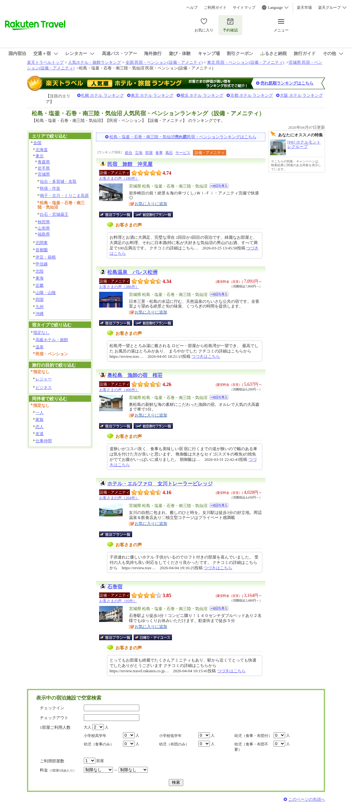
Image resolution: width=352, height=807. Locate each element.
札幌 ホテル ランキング (102, 95)
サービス (182, 152)
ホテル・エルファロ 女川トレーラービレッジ (160, 483)
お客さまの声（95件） (118, 601)
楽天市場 (304, 7)
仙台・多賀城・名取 (58, 181)
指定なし (41, 332)
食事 (159, 152)
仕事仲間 (43, 441)
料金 (58, 770)
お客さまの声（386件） (119, 287)
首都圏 (41, 250)
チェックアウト (54, 717)
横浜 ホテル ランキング (201, 95)
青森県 (44, 162)
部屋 (149, 152)
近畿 (39, 285)
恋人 (39, 426)
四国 (39, 299)
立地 (138, 152)
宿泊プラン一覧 (118, 214)
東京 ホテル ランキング (152, 95)
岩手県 (44, 168)
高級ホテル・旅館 (51, 339)
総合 (128, 152)
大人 (87, 727)
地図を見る (219, 185)
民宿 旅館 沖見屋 (129, 164)
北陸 (39, 271)
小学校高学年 (95, 735)
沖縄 (39, 313)
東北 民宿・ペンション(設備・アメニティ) (245, 62)
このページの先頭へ (306, 799)
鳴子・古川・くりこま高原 (64, 195)
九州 (39, 306)
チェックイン (52, 708)
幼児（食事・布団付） (253, 735)
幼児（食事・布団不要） (251, 747)
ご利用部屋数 (52, 761)
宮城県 (44, 174)
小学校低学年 (170, 735)
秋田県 (44, 222)
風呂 (169, 152)
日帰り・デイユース (153, 637)
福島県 (44, 234)
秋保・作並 (50, 188)
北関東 (41, 242)
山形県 (44, 228)
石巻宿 (114, 586)
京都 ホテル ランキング (251, 95)
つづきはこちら (205, 356)
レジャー (43, 379)
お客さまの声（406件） (119, 390)
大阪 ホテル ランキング (301, 95)
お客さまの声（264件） (119, 498)
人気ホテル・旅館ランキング (94, 62)
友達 (39, 433)
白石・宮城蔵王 (54, 214)
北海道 (41, 149)
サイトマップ (244, 7)
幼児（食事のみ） (99, 744)
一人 (39, 412)
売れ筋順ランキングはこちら (286, 83)
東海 (39, 278)
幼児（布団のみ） (174, 744)
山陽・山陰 (45, 292)
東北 (39, 156)
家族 (39, 419)
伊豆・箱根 (45, 257)
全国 (37, 142)
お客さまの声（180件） (119, 178)
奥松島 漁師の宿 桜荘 (135, 375)
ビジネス (43, 387)
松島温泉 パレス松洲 (132, 272)
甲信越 (41, 264)
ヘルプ (192, 7)
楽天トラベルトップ (45, 62)
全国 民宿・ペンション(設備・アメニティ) (164, 62)
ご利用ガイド (215, 7)
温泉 (39, 347)
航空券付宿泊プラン (153, 214)
